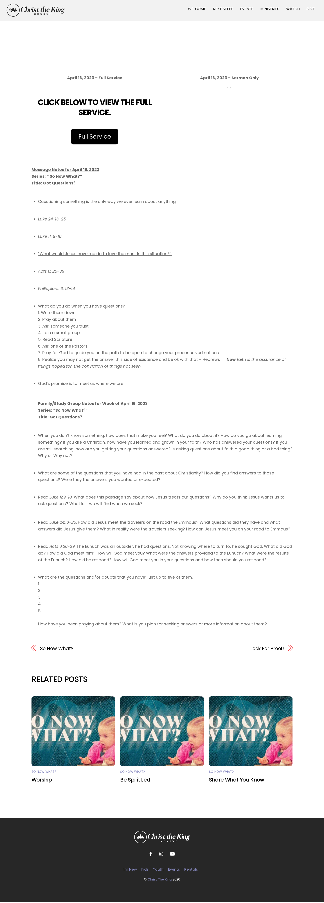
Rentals (191, 869)
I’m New (130, 869)
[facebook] (150, 854)
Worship (42, 780)
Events (174, 869)
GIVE (310, 8)
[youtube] (172, 854)
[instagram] (161, 854)
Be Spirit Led (135, 780)
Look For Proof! (267, 649)
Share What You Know (236, 780)
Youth (158, 869)
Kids (144, 869)
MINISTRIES (269, 8)
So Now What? (56, 649)
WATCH (293, 8)
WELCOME (197, 8)
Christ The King (160, 880)
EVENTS (246, 8)
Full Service (95, 137)
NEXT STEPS (223, 8)
